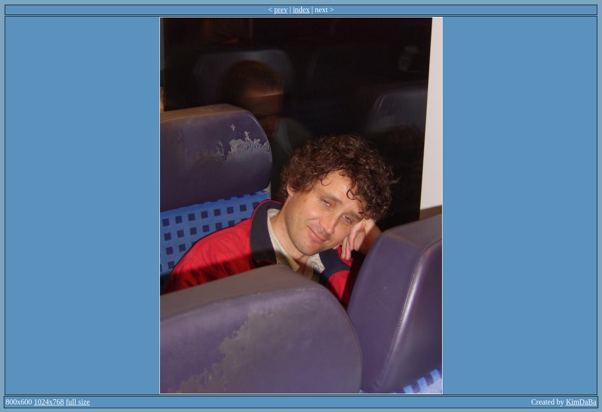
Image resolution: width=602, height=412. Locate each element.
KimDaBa (581, 402)
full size (78, 402)
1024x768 (49, 402)
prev (280, 10)
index (301, 10)
